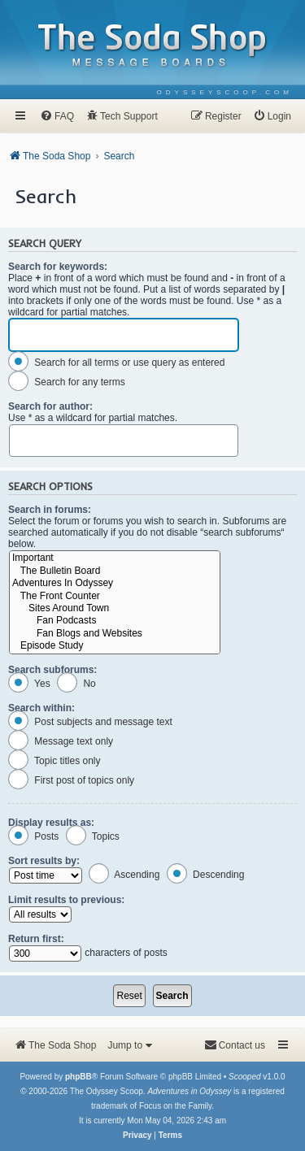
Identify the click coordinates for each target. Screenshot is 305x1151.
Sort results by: (44, 861)
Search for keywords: (57, 266)
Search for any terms (66, 382)
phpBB (78, 1076)
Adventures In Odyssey (115, 583)
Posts (33, 836)
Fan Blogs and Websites (115, 634)
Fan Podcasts (115, 621)
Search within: (41, 708)
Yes (29, 683)
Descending (206, 874)
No (76, 683)
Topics (93, 836)
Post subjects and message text (90, 722)
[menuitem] (225, 92)
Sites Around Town (115, 608)
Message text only (60, 741)
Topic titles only (54, 761)
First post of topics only (71, 780)
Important (115, 558)
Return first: (36, 939)
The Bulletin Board (115, 571)
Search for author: (50, 406)
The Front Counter (115, 596)
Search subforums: (52, 669)
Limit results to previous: (66, 900)
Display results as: (51, 822)
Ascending (124, 874)
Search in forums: (49, 509)
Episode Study (115, 646)
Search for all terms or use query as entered (116, 362)
